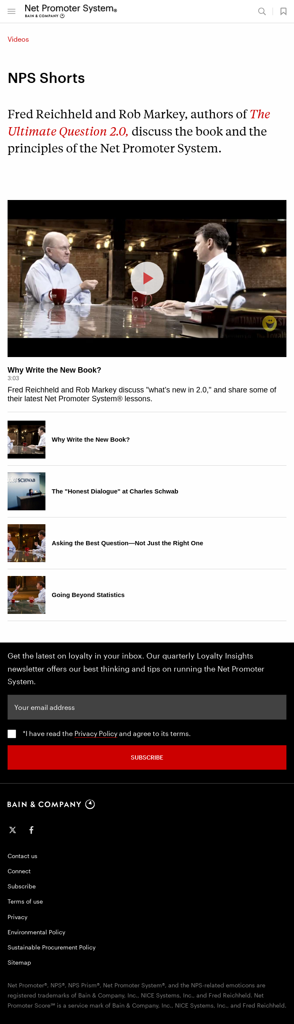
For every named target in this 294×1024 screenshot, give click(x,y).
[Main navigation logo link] (71, 11)
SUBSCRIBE (147, 757)
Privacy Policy (95, 733)
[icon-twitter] (13, 830)
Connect (19, 871)
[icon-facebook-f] (31, 830)
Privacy (17, 916)
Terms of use (25, 901)
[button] (279, 11)
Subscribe (22, 886)
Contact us (22, 855)
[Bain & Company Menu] (11, 11)
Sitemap (19, 962)
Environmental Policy (36, 932)
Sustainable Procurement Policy (51, 947)
